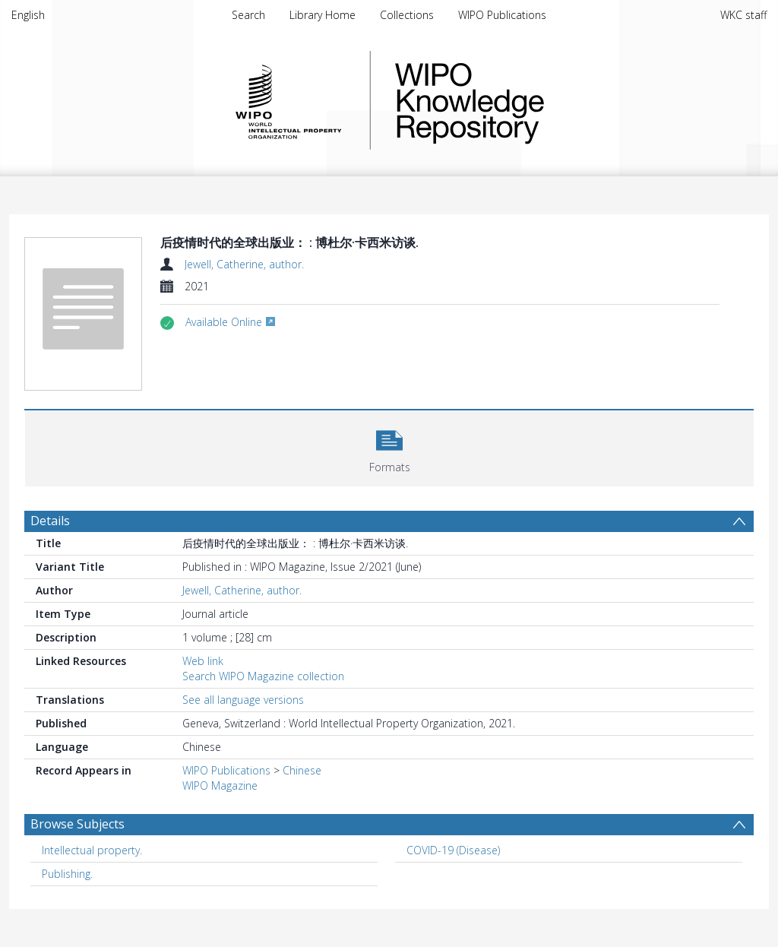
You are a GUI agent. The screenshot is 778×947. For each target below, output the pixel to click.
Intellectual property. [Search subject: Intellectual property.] (92, 850)
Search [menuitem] (248, 15)
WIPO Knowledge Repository (532, 100)
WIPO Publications (502, 15)
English (28, 15)
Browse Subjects (77, 824)
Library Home (322, 15)
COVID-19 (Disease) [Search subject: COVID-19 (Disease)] (453, 850)
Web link (202, 661)
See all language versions (243, 699)
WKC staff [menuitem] (743, 15)
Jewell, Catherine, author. (244, 264)
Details (50, 520)
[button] (389, 446)
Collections (407, 15)
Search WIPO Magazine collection (263, 676)
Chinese (302, 770)
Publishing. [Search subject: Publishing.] (67, 873)
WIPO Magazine (220, 785)
